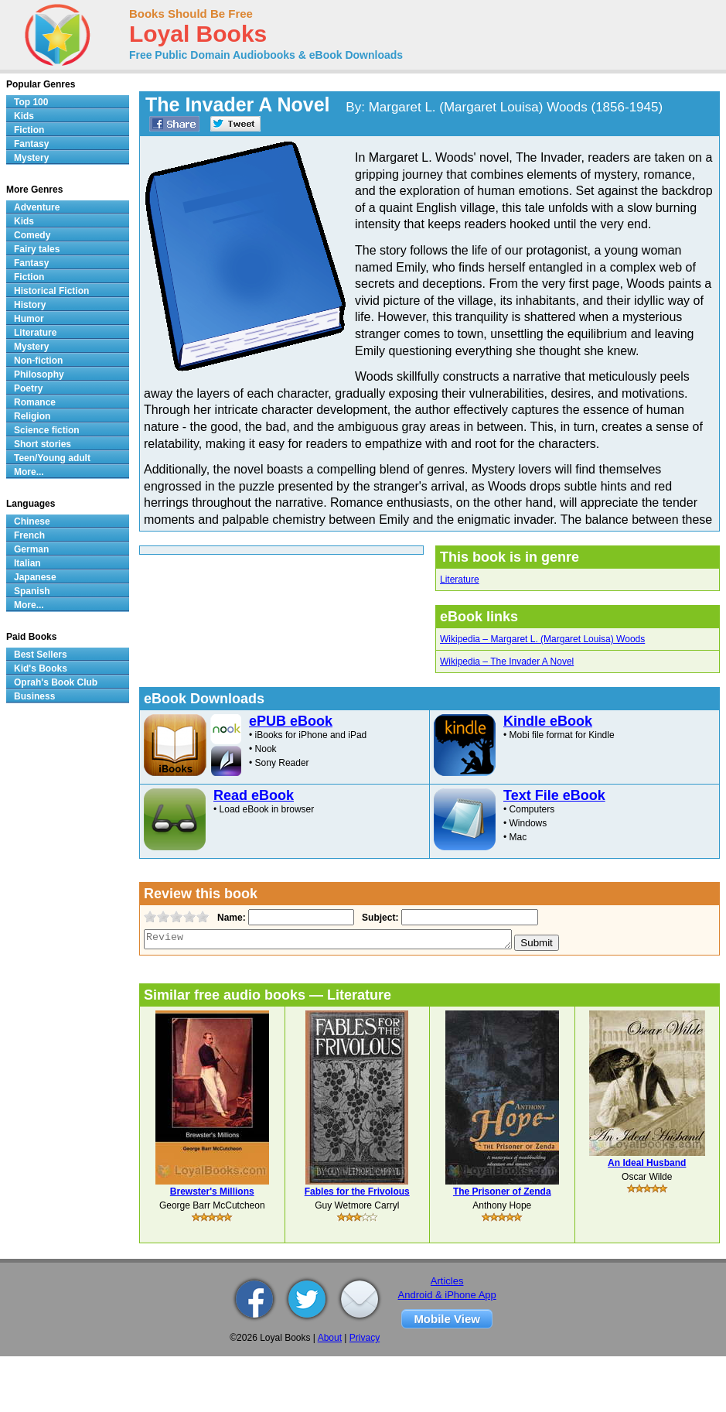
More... (29, 472)
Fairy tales (37, 249)
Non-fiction (38, 360)
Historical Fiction (51, 290)
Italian (27, 563)
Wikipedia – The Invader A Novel (507, 661)
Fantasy (31, 143)
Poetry (28, 388)
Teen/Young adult (52, 458)
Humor (29, 318)
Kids (24, 116)
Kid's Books (40, 668)
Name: (230, 917)
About (330, 1337)
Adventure (37, 207)
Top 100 (31, 102)
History (30, 304)
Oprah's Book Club (55, 682)
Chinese (32, 521)
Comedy (32, 235)
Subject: (378, 917)
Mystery (31, 157)
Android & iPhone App (447, 1295)
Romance (35, 402)
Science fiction (47, 430)
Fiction (29, 130)
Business (34, 696)
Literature (459, 579)
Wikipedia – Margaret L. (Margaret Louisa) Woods (542, 639)
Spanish (32, 591)
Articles (447, 1281)
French (29, 535)
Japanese (35, 577)
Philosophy (39, 374)
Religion (32, 416)
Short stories (42, 444)
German (31, 549)
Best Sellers (40, 654)
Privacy (364, 1337)
